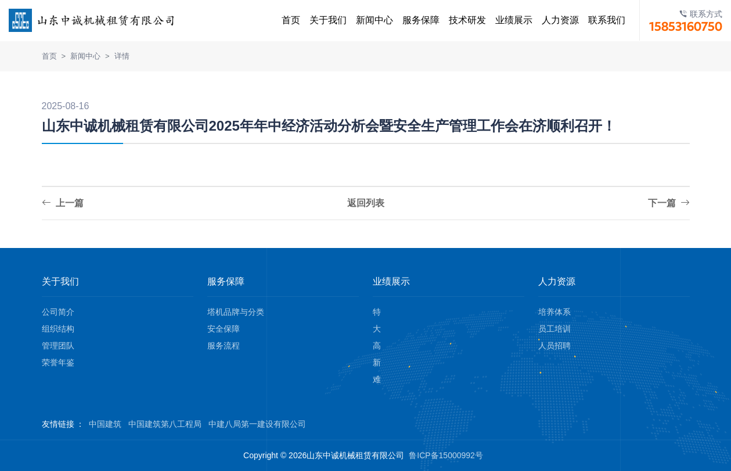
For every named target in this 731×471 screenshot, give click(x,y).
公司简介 (58, 312)
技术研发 (461, 20)
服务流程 (223, 345)
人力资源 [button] (554, 20)
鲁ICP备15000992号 (446, 455)
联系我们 (601, 20)
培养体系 (554, 312)
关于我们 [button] (322, 20)
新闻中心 (368, 20)
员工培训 (554, 328)
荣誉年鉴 (58, 362)
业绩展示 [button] (508, 20)
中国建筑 (105, 424)
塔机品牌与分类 (235, 312)
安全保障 (223, 328)
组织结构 (58, 328)
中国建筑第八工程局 (164, 424)
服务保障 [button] (415, 20)
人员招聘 (554, 345)
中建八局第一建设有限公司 (257, 424)
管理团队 (58, 345)
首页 (285, 20)
